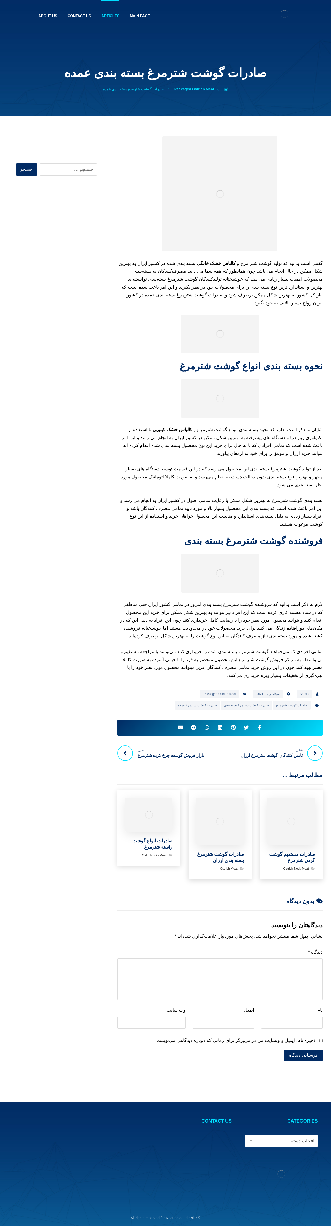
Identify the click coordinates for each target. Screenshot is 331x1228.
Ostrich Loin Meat (154, 856)
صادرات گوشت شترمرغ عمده (197, 705)
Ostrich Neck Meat (296, 870)
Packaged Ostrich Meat (220, 694)
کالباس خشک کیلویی (172, 429)
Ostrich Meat (229, 870)
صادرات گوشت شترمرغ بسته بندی (246, 705)
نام (320, 1010)
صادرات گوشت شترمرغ (291, 705)
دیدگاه (315, 952)
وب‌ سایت (176, 1010)
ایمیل (249, 1010)
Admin (304, 694)
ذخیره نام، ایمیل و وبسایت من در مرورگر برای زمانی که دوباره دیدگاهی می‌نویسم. (235, 1041)
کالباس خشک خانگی (216, 263)
